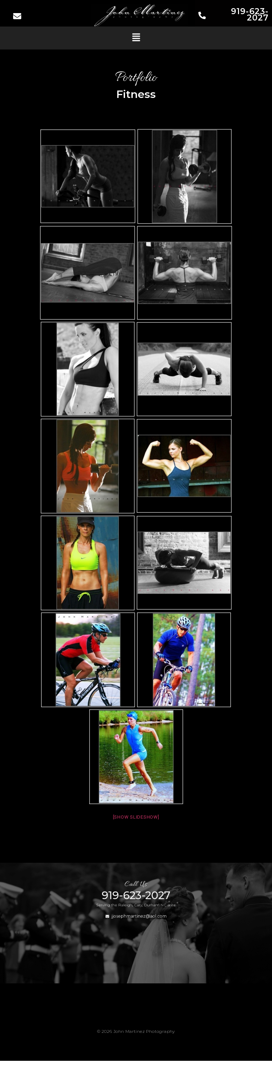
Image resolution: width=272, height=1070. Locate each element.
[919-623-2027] (202, 16)
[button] (136, 38)
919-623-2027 (249, 14)
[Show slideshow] (136, 817)
